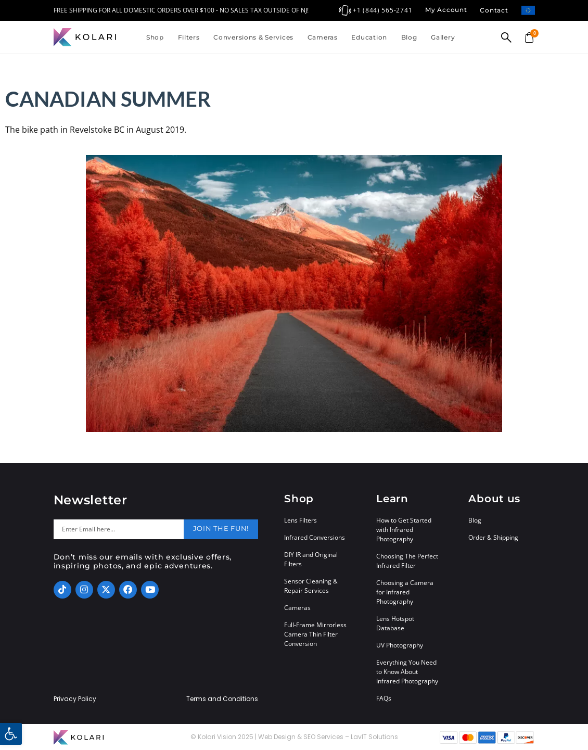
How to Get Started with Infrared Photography (403, 529)
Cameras (323, 37)
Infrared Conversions (314, 537)
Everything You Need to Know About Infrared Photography (407, 671)
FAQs (383, 698)
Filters (189, 37)
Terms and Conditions (222, 699)
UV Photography (399, 645)
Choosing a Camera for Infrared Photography (404, 592)
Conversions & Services (253, 37)
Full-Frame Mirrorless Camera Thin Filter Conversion (315, 634)
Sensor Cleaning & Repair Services (311, 586)
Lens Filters (300, 520)
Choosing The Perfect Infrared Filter (407, 561)
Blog (409, 37)
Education (369, 37)
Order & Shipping (493, 537)
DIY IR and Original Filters (311, 559)
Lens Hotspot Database (395, 623)
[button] (11, 734)
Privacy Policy (75, 699)
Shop (155, 37)
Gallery (443, 37)
